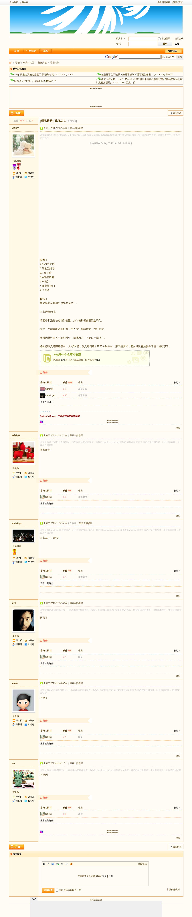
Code (66, 864)
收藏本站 (24, 2)
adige (71, 74)
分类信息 (31, 50)
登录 (63, 360)
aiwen (15, 683)
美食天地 (42, 62)
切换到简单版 (163, 2)
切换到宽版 (177, 2)
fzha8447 (51, 81)
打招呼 (19, 177)
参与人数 (46, 382)
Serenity (49, 389)
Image (53, 864)
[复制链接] (72, 121)
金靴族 (16, 716)
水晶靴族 (17, 546)
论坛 (45, 50)
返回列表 (177, 113)
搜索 (179, 57)
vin (13, 763)
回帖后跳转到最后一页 (68, 890)
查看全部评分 (47, 402)
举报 (178, 428)
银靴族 (16, 636)
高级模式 (142, 864)
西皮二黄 (130, 82)
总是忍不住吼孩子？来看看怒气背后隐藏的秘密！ (127, 74)
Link (57, 864)
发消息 (31, 177)
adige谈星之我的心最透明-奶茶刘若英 (34, 74)
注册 (177, 43)
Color (48, 864)
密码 (118, 43)
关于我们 (77, 907)
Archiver (90, 907)
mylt (14, 603)
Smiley (15, 128)
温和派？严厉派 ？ (24, 81)
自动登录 (164, 38)
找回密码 (179, 38)
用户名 (119, 38)
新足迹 (10, 62)
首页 (16, 50)
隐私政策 (113, 907)
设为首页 (13, 2)
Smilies (71, 864)
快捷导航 (172, 51)
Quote (62, 864)
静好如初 (16, 435)
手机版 (102, 907)
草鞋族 (16, 792)
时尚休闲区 (28, 62)
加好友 (31, 173)
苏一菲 (169, 74)
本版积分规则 (173, 889)
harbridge (50, 395)
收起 (176, 382)
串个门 (19, 173)
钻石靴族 (17, 161)
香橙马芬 (54, 62)
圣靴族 (16, 468)
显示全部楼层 (76, 128)
